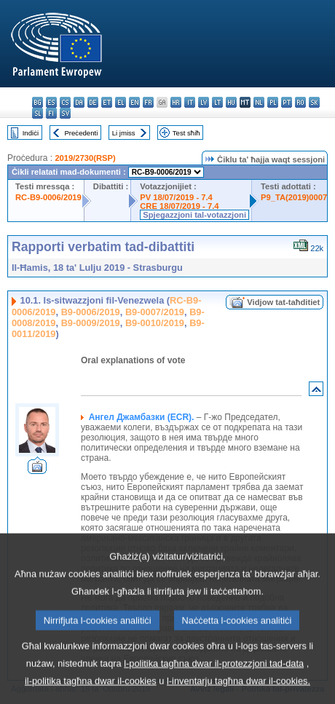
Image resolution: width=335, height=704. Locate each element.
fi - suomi (51, 113)
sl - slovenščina (37, 113)
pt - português (286, 102)
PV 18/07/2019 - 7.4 (176, 197)
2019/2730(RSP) (85, 158)
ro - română (300, 102)
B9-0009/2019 (90, 322)
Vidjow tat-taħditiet (283, 302)
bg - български (37, 102)
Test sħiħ (186, 133)
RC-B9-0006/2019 (48, 197)
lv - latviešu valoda (203, 102)
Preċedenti (81, 133)
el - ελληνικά (120, 102)
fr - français (148, 102)
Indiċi (31, 133)
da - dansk (79, 102)
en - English (134, 102)
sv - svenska (65, 113)
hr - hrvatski (175, 102)
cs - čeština (65, 102)
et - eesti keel (106, 102)
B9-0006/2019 (90, 311)
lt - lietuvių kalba (217, 102)
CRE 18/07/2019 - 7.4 (179, 206)
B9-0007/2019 (154, 311)
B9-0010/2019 (154, 322)
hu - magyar (231, 102)
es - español (51, 102)
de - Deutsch (92, 102)
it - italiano (189, 102)
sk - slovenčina (314, 102)
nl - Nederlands (258, 102)
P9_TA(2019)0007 (294, 197)
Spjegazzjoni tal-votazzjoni (194, 214)
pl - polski (272, 102)
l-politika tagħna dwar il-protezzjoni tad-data (214, 687)
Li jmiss (123, 133)
